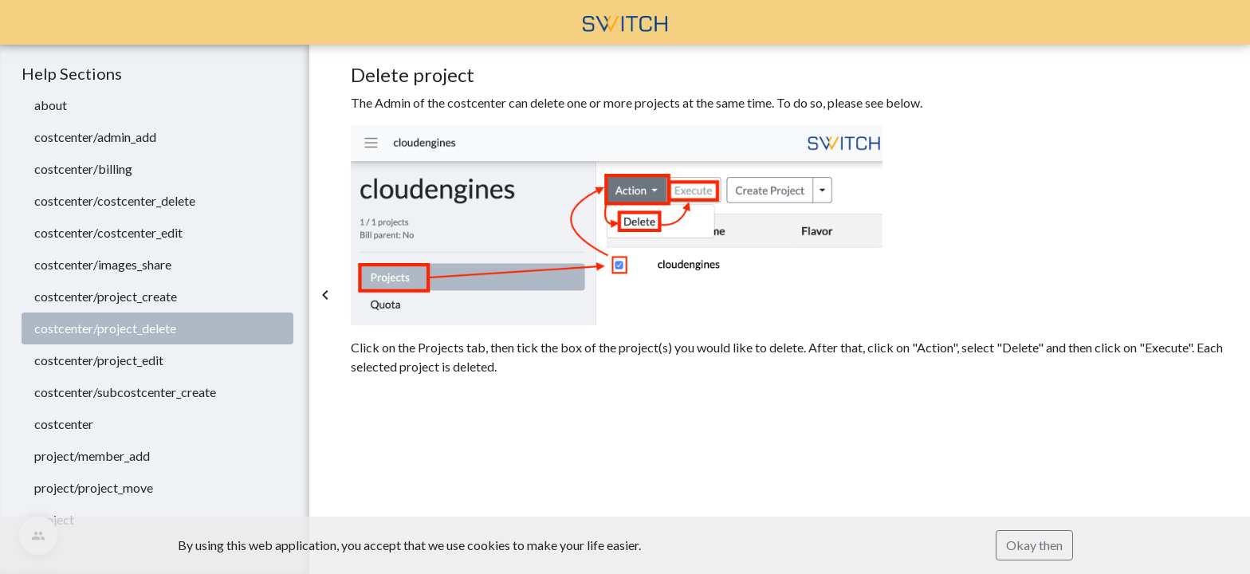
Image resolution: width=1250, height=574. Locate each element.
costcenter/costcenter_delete (114, 200)
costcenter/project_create (105, 296)
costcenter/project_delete (105, 328)
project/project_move (93, 487)
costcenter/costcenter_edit (108, 232)
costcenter (63, 423)
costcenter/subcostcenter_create (125, 391)
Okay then (1034, 544)
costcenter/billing (83, 168)
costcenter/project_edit (98, 360)
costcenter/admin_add (95, 136)
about (50, 104)
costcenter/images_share (102, 264)
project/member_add (92, 455)
